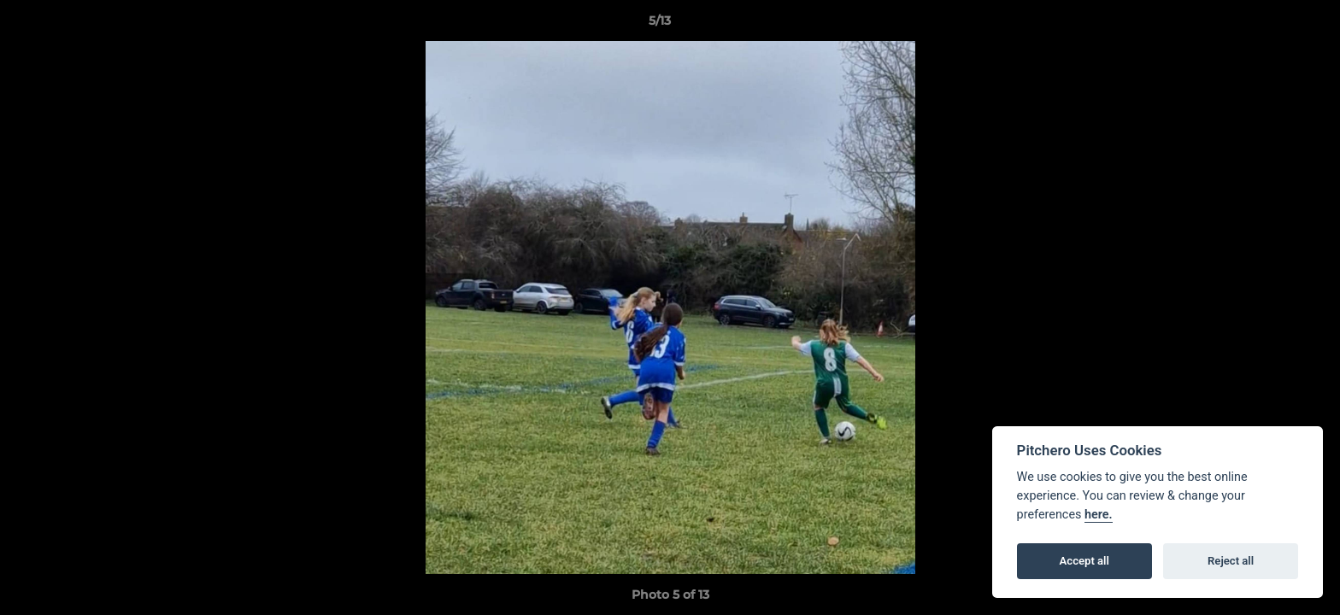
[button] (1268, 24)
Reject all (1231, 560)
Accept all (1084, 560)
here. (1098, 514)
